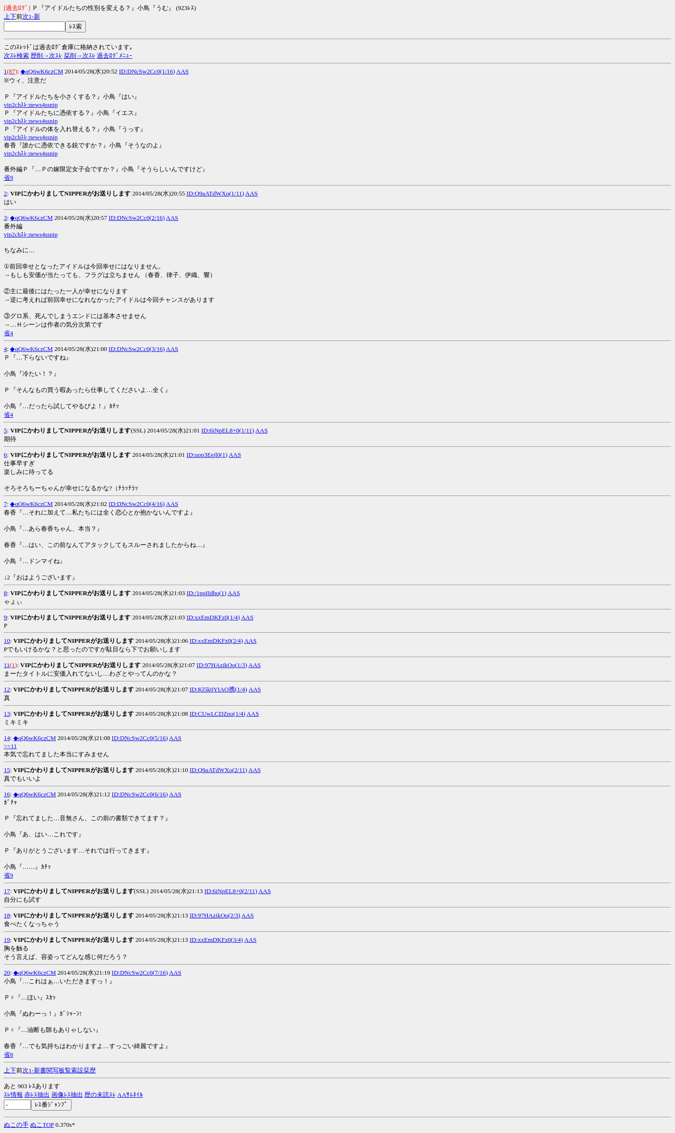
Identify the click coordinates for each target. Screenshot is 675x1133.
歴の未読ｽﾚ (100, 1094)
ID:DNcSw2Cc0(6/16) (140, 794)
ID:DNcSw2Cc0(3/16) (137, 348)
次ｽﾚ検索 (16, 55)
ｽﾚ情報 (13, 1094)
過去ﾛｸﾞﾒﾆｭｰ (115, 55)
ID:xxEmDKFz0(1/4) (213, 617)
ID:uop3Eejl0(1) (206, 454)
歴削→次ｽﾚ (46, 55)
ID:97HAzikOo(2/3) (215, 915)
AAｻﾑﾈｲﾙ (130, 1094)
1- (31, 16)
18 (7, 915)
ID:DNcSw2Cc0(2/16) (137, 217)
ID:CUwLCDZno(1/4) (217, 713)
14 (7, 738)
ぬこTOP (42, 1124)
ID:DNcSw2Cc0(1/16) (147, 71)
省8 (8, 1054)
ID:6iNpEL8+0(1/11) (227, 430)
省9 (8, 177)
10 (7, 640)
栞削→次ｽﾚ (79, 55)
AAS (182, 71)
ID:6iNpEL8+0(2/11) (231, 891)
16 (7, 794)
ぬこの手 (16, 1124)
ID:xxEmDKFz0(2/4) (216, 640)
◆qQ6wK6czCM (41, 71)
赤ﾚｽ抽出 (37, 1094)
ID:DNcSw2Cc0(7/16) (140, 972)
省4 (8, 333)
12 (7, 689)
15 (7, 769)
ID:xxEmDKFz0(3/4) (216, 939)
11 (7, 665)
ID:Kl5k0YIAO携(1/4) (218, 689)
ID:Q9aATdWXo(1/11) (215, 193)
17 (7, 891)
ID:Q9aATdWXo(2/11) (218, 769)
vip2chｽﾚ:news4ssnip (31, 104)
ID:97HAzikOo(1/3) (221, 665)
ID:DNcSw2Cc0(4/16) (137, 503)
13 (7, 713)
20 (7, 972)
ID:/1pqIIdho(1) (206, 593)
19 (7, 939)
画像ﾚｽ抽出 (67, 1094)
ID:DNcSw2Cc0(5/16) (140, 738)
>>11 (10, 746)
